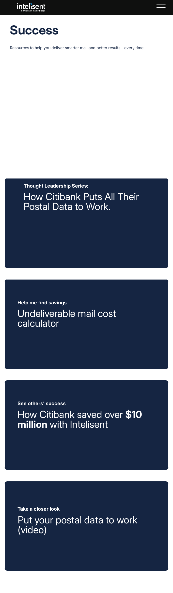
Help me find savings (42, 303)
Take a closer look (38, 509)
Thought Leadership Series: (56, 186)
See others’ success (41, 403)
